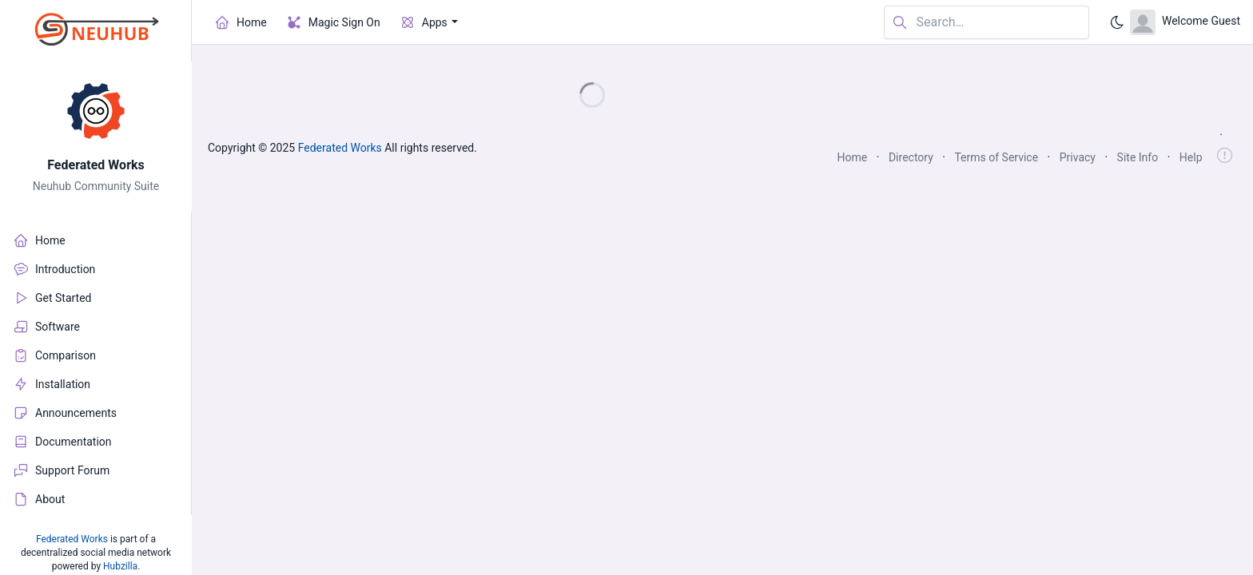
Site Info (1138, 157)
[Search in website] (986, 23)
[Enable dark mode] (1117, 22)
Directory (911, 157)
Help (1191, 157)
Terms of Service (996, 157)
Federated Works (96, 164)
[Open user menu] (1185, 22)
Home (852, 157)
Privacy (1078, 157)
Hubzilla (120, 566)
